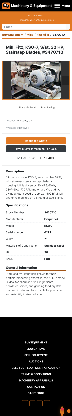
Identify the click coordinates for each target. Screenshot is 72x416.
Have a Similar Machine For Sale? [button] (36, 148)
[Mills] (30, 35)
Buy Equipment (36, 342)
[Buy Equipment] (12, 35)
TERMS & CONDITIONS (36, 374)
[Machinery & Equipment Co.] (36, 334)
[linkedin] (32, 403)
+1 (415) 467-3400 (37, 15)
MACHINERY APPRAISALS (36, 380)
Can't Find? (36, 393)
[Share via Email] (26, 107)
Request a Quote (36, 140)
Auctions (36, 361)
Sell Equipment (36, 355)
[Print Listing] (47, 107)
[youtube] (47, 403)
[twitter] (40, 403)
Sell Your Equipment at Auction (36, 367)
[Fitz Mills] (43, 35)
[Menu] (57, 6)
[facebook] (25, 403)
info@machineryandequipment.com (37, 20)
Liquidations (36, 348)
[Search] (34, 27)
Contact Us (36, 386)
